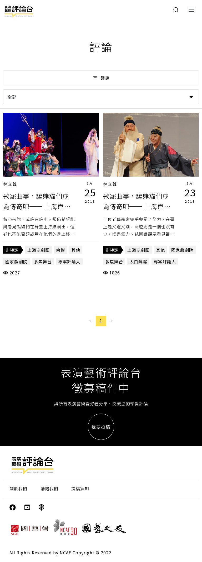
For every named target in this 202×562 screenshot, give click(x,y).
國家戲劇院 (16, 261)
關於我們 (18, 488)
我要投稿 (101, 427)
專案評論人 (69, 261)
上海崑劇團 (38, 250)
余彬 (60, 250)
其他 (75, 250)
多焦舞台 (43, 261)
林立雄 (10, 184)
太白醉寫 (138, 261)
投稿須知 (80, 488)
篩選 (101, 78)
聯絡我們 (49, 488)
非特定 (12, 250)
